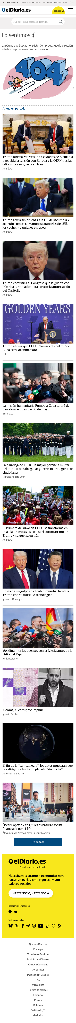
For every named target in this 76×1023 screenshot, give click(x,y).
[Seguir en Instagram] (34, 926)
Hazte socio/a (58, 11)
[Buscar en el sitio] (34, 21)
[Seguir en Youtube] (40, 926)
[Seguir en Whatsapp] (53, 926)
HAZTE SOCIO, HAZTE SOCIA (31, 893)
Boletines (38, 1005)
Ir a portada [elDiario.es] (38, 841)
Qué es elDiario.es (38, 944)
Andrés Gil (8, 168)
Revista (38, 1000)
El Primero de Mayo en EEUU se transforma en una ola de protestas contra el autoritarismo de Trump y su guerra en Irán (35, 531)
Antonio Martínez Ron (14, 773)
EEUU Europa (36, 2)
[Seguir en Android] (10, 912)
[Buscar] (61, 21)
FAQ (38, 979)
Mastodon (38, 1015)
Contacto (38, 995)
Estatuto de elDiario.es (38, 959)
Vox (44, 2)
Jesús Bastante (10, 658)
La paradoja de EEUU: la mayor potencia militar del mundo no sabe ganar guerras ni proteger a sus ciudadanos (38, 468)
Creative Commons (38, 964)
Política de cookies (38, 989)
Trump (23, 2)
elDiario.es (8, 413)
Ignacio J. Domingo (12, 599)
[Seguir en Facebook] (22, 926)
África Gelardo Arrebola (14, 833)
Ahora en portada (14, 108)
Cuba (29, 2)
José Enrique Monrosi (39, 833)
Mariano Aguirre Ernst (14, 476)
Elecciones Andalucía (61, 2)
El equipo (38, 949)
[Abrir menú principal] (70, 9)
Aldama (50, 2)
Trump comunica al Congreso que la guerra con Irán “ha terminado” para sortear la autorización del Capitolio (36, 286)
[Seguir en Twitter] (17, 926)
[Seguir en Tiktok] (47, 926)
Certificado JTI (38, 1010)
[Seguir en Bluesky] (11, 926)
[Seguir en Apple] (15, 912)
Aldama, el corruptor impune (23, 710)
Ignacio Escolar (10, 714)
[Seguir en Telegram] (28, 926)
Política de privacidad (38, 974)
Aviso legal (38, 969)
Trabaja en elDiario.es (38, 954)
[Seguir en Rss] (59, 926)
